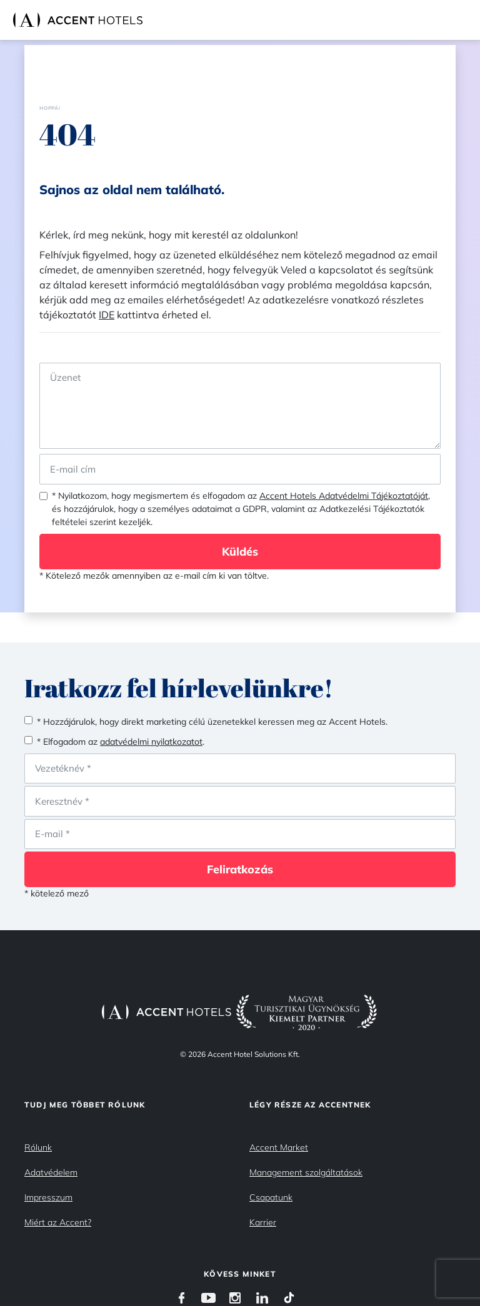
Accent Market (278, 1147)
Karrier (262, 1222)
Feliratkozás (240, 869)
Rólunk (38, 1147)
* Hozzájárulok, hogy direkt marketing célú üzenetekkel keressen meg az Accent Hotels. (212, 721)
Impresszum (48, 1197)
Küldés (240, 551)
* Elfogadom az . (120, 741)
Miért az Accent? (57, 1222)
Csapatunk (270, 1197)
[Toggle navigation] (467, 20)
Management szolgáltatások (305, 1172)
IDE (106, 314)
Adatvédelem (51, 1172)
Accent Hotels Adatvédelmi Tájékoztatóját (343, 495)
